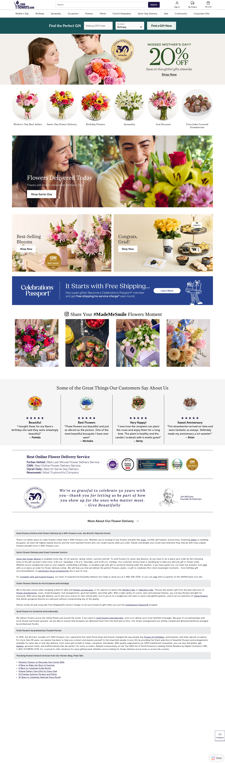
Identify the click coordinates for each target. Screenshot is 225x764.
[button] (22, 14)
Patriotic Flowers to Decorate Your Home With (41, 662)
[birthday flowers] (95, 108)
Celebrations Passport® (137, 605)
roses (143, 540)
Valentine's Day (146, 590)
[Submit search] (154, 5)
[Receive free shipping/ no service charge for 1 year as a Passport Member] (112, 290)
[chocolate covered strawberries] (197, 110)
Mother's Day (128, 590)
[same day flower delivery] (61, 108)
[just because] (163, 108)
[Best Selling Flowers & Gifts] (26, 249)
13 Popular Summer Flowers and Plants (38, 674)
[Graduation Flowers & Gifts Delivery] (127, 249)
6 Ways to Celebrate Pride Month (35, 668)
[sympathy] (129, 108)
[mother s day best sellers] (28, 108)
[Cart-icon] (208, 4)
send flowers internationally (109, 618)
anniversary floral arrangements (53, 571)
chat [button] (205, 565)
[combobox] (101, 5)
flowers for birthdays (154, 637)
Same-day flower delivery (28, 559)
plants (194, 540)
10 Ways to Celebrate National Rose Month (40, 677)
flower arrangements (26, 593)
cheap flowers (200, 596)
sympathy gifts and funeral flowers (37, 577)
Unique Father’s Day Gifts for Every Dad (38, 671)
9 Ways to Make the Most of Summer (37, 665)
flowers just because (83, 590)
